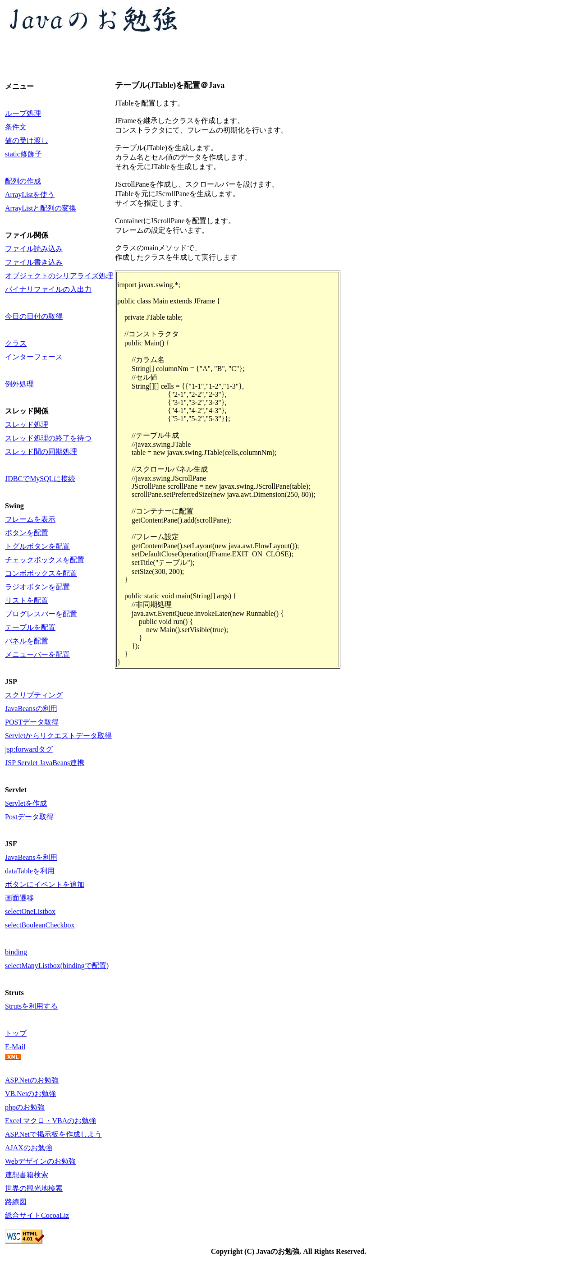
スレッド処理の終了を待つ (48, 438)
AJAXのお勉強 (28, 1148)
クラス (16, 343)
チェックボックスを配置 (44, 560)
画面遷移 (19, 898)
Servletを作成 (26, 803)
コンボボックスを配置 (41, 573)
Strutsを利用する (31, 1006)
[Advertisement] (168, 58)
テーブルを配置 (30, 627)
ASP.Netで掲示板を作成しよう (53, 1134)
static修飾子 (23, 154)
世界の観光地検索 (34, 1188)
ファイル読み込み (34, 248)
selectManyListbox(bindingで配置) (57, 965)
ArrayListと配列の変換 (40, 208)
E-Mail (15, 1047)
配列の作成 (23, 181)
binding (16, 952)
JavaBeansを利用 (31, 857)
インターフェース (34, 357)
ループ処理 (23, 113)
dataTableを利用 (30, 871)
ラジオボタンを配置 (37, 587)
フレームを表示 (30, 519)
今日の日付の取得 (34, 316)
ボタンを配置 (26, 533)
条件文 (16, 127)
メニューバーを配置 (37, 654)
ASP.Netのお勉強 (32, 1080)
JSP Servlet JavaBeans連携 (44, 762)
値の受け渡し (26, 140)
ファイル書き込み (34, 262)
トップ (16, 1033)
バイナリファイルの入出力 (48, 289)
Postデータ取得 (29, 817)
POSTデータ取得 (32, 722)
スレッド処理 (26, 424)
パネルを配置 (26, 641)
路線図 (16, 1202)
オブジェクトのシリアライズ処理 (59, 276)
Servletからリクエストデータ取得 (58, 735)
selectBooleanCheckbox (40, 925)
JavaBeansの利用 (31, 708)
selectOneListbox (30, 911)
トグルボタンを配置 (37, 546)
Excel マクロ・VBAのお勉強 (50, 1120)
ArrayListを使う (30, 194)
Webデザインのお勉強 (40, 1161)
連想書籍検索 (26, 1175)
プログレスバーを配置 (41, 614)
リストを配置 (26, 600)
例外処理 (19, 384)
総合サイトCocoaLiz (37, 1215)
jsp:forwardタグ (29, 749)
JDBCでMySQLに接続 (40, 478)
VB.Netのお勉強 (30, 1093)
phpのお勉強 (25, 1107)
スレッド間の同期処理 (41, 451)
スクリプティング (34, 695)
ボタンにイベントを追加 (44, 884)
